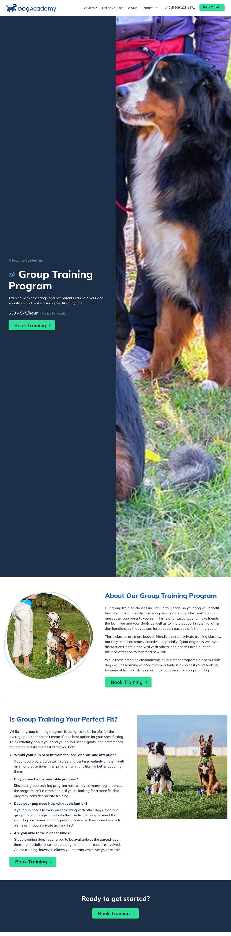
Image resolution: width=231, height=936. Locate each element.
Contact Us (149, 8)
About (132, 8)
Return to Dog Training (26, 260)
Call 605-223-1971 (180, 7)
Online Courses (112, 8)
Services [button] (89, 8)
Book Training (212, 7)
